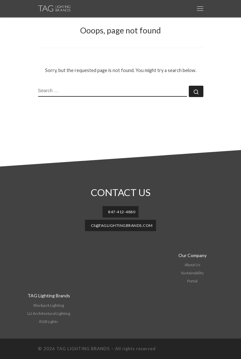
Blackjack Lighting (48, 305)
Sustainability (192, 272)
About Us (192, 264)
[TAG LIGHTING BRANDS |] (57, 8)
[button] (120, 211)
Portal (192, 281)
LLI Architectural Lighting (48, 313)
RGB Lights (48, 321)
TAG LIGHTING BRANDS (83, 348)
